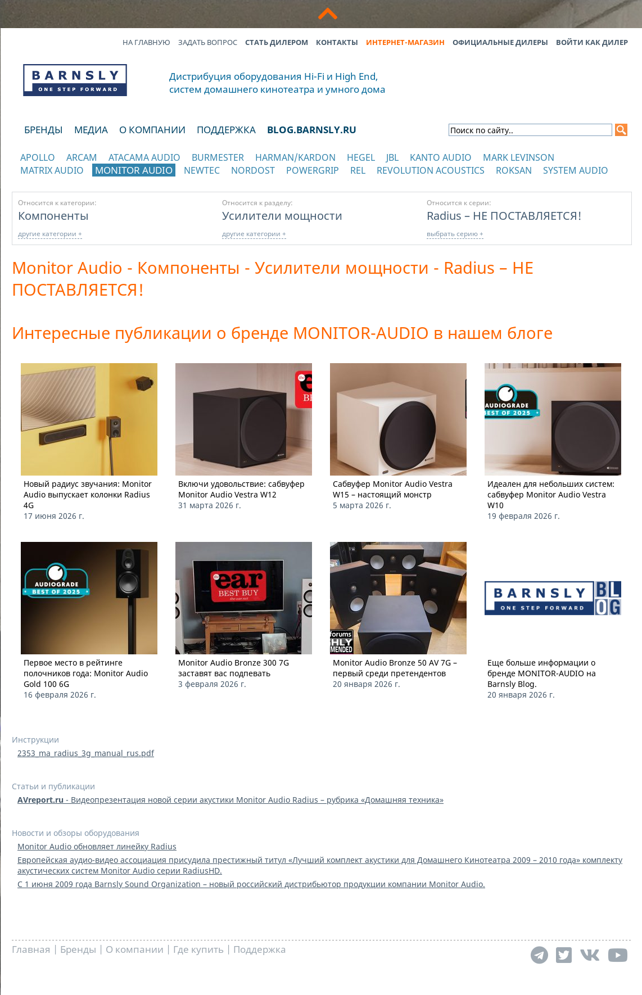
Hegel (361, 157)
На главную (146, 42)
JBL (392, 157)
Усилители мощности (282, 215)
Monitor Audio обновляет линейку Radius (97, 846)
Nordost (253, 170)
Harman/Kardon (295, 157)
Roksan (514, 170)
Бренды (43, 129)
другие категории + (50, 233)
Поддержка (226, 129)
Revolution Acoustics (431, 170)
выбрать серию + (455, 233)
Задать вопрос (207, 42)
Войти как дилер (592, 42)
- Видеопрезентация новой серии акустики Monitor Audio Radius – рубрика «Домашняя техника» (230, 799)
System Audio (575, 170)
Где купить (198, 949)
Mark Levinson (518, 157)
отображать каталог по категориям (75, 181)
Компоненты (53, 215)
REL (357, 170)
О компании (152, 129)
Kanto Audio (441, 157)
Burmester (218, 157)
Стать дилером (276, 42)
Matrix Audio (52, 170)
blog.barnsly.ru (311, 129)
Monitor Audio (134, 170)
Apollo (37, 157)
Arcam (81, 157)
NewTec (202, 170)
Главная (31, 949)
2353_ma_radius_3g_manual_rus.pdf (85, 753)
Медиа (91, 129)
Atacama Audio (144, 157)
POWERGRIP (312, 170)
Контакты (337, 42)
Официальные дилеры (500, 42)
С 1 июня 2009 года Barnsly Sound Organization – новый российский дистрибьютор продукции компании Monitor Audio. (251, 884)
